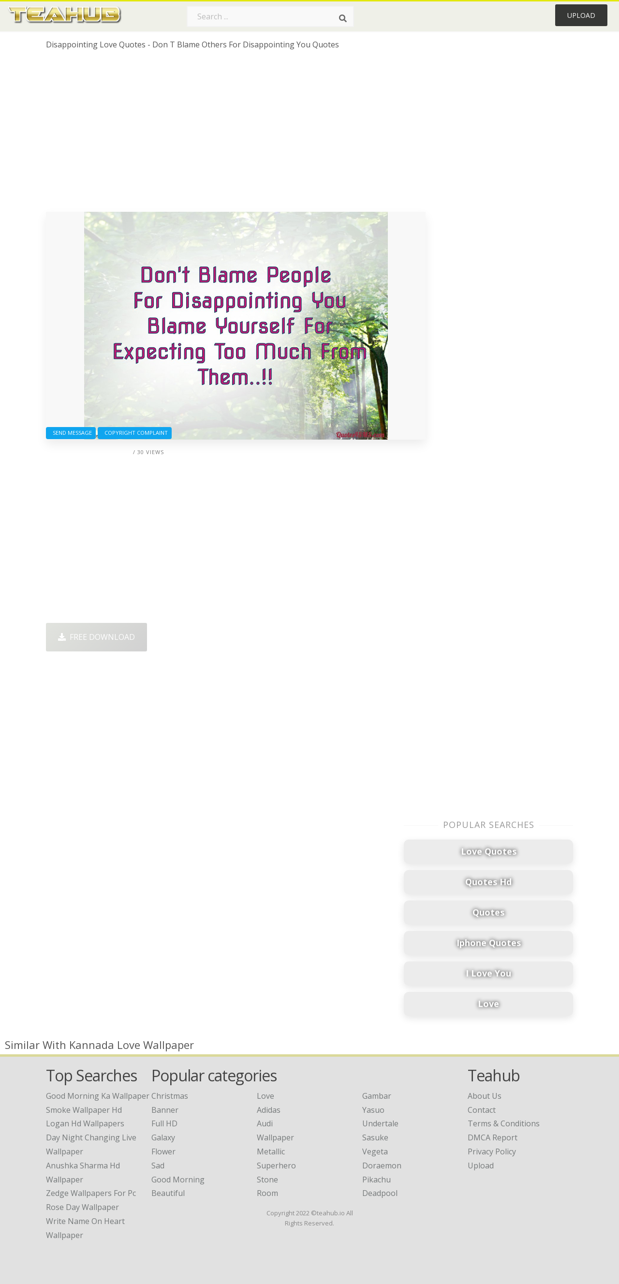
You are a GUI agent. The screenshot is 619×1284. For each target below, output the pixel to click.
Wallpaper (275, 1137)
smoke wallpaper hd (84, 1110)
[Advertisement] (236, 134)
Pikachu (376, 1179)
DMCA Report (492, 1137)
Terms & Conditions (504, 1123)
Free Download (96, 637)
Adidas (268, 1110)
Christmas (169, 1096)
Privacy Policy (492, 1151)
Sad (157, 1165)
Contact (482, 1110)
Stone (267, 1179)
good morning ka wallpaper (97, 1096)
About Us (484, 1096)
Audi (265, 1123)
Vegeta (375, 1151)
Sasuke (375, 1137)
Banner (164, 1110)
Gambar (376, 1096)
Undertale (380, 1123)
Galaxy (163, 1137)
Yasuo (373, 1110)
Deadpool (380, 1193)
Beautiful (168, 1193)
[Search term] (270, 16)
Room (267, 1193)
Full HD (164, 1123)
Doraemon (381, 1165)
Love (265, 1096)
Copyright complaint (135, 432)
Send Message (71, 432)
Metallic (271, 1151)
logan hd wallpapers (85, 1123)
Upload (581, 15)
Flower (163, 1151)
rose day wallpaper (82, 1207)
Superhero (276, 1165)
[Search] (343, 18)
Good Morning (178, 1179)
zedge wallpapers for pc (91, 1193)
